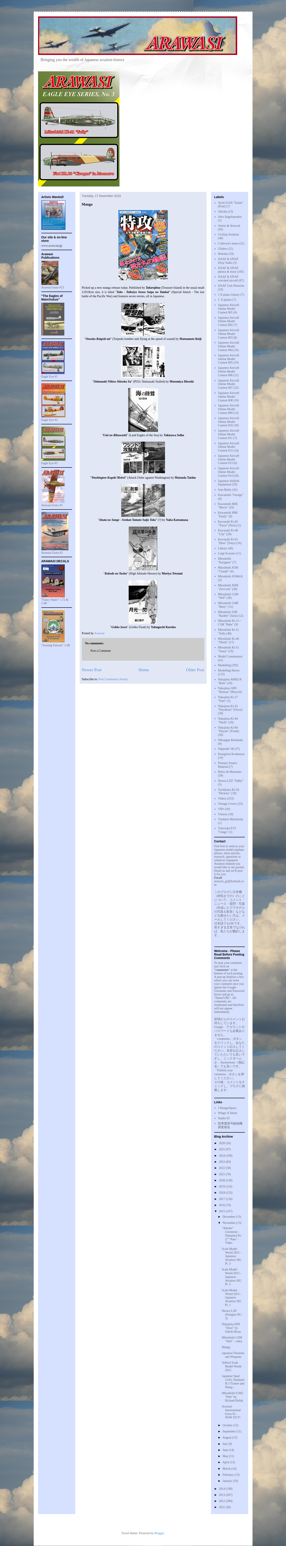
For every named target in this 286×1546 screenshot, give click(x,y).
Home (144, 670)
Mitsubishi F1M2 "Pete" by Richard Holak (232, 1396)
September (229, 1431)
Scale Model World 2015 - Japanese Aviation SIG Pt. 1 (231, 1298)
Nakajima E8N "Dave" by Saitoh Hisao (231, 1328)
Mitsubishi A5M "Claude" (228, 569)
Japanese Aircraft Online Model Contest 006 (228, 371)
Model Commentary (230, 656)
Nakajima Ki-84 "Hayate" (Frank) (228, 729)
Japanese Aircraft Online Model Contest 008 (228, 396)
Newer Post (92, 670)
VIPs (221, 809)
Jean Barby (225, 489)
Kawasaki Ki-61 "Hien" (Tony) (228, 541)
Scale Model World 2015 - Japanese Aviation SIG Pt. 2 (231, 1277)
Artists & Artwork (229, 225)
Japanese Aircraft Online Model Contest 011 (228, 434)
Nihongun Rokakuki (230, 740)
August (227, 1437)
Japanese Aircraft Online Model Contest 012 (228, 447)
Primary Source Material (227, 764)
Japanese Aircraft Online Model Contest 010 (228, 421)
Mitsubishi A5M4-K (230, 576)
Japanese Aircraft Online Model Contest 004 (228, 346)
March (227, 1468)
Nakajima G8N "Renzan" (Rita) (228, 690)
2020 (222, 1180)
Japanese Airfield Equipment (228, 482)
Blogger (159, 1533)
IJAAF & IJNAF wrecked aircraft (228, 278)
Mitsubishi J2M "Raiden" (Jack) (227, 613)
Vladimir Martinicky (230, 819)
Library (222, 548)
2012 (222, 1501)
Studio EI (224, 1118)
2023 (222, 1161)
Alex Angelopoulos (230, 216)
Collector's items (228, 243)
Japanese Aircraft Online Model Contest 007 (228, 384)
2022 (222, 1168)
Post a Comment (101, 650)
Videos (222, 798)
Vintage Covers (227, 803)
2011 (222, 1507)
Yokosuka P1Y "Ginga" (227, 830)
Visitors (223, 814)
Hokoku (223, 253)
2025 (222, 1149)
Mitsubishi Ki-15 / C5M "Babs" (229, 622)
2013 (222, 1495)
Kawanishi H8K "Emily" (228, 514)
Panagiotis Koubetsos (231, 754)
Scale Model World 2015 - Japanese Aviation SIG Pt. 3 (231, 1256)
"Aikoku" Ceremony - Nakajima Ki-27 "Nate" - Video (232, 1235)
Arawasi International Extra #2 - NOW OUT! (231, 1412)
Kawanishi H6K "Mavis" (228, 505)
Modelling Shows (229, 670)
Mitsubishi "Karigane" (225, 560)
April (226, 1462)
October (228, 1425)
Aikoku (222, 211)
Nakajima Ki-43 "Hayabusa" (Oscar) (230, 708)
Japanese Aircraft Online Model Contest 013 (228, 459)
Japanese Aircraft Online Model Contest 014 (228, 472)
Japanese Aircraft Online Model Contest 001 (228, 308)
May (226, 1456)
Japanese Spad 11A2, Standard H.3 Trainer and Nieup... (233, 1381)
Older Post (195, 670)
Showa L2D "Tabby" (231, 780)
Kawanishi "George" (230, 495)
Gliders (222, 248)
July (225, 1444)
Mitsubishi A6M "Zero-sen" (228, 587)
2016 (222, 1205)
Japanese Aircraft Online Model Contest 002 (228, 321)
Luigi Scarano (226, 553)
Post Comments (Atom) (113, 679)
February (228, 1474)
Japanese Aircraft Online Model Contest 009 (228, 409)
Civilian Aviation (228, 234)
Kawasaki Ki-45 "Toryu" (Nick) (228, 523)
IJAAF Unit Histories (231, 285)
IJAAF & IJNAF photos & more (228, 269)
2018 (222, 1192)
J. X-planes (225, 299)
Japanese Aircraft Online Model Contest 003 (228, 334)
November (229, 1223)
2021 (222, 1174)
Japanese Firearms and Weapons (233, 1354)
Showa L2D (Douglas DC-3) (232, 1314)
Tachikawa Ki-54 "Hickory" (228, 791)
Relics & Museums (229, 771)
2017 (222, 1199)
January (228, 1481)
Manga (226, 1347)
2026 (222, 1143)
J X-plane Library (229, 294)
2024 (222, 1155)
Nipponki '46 (226, 748)
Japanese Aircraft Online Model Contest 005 (228, 359)
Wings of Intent (227, 1113)
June (226, 1450)
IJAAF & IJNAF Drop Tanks (228, 260)
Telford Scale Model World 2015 (231, 1366)
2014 (222, 1488)
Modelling (224, 665)
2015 (222, 1211)
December (229, 1216)
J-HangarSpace (227, 1108)
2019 (222, 1186)
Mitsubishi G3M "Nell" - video (232, 1339)
